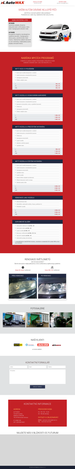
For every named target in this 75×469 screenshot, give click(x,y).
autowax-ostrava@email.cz (62, 3)
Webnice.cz (42, 467)
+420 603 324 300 (37, 3)
